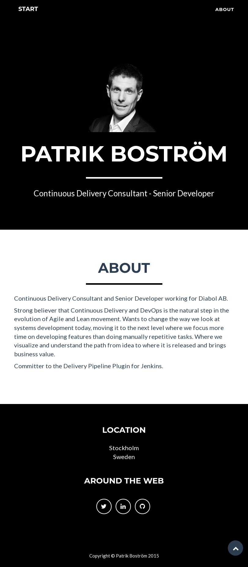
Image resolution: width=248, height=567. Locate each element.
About (224, 17)
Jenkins (151, 365)
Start (29, 18)
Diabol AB (212, 298)
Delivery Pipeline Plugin (96, 365)
